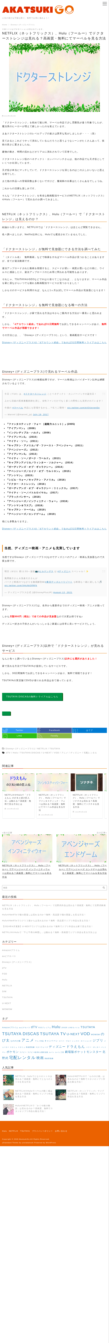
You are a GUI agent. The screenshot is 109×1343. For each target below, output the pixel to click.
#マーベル (17, 407)
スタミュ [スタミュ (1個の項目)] (13, 1047)
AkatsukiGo (24, 1139)
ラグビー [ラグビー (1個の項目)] (23, 1052)
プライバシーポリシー (42, 1131)
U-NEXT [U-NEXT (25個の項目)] (73, 1034)
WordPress (51, 1143)
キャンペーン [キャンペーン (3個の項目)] (51, 1041)
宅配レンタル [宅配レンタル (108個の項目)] (22, 1057)
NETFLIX (7, 985)
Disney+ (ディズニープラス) (17, 962)
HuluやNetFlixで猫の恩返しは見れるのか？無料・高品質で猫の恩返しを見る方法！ (44, 915)
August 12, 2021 (62, 592)
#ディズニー (64, 571)
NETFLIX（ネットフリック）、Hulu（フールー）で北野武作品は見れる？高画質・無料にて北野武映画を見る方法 (54, 907)
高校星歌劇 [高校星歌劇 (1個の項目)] (49, 1058)
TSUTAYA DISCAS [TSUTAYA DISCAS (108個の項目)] (20, 1033)
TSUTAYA (7, 997)
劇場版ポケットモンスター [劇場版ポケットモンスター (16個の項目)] (83, 1051)
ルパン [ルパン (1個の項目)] (51, 1052)
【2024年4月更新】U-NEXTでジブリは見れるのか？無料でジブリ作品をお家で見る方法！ (47, 926)
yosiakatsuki (28, 1143)
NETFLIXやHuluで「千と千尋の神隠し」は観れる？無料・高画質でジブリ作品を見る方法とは (49, 932)
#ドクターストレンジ (35, 394)
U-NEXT (6, 1003)
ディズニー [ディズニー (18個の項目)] (57, 1046)
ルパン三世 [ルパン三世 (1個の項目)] (59, 1052)
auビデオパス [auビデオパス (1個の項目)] (24, 1027)
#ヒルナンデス (46, 571)
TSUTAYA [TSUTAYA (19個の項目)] (87, 1027)
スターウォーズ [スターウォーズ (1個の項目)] (42, 1047)
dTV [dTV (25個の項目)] (34, 1027)
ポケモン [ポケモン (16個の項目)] (13, 1051)
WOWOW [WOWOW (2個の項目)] (95, 1035)
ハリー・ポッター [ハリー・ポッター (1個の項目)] (93, 1047)
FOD (4, 974)
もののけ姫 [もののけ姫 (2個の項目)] (15, 1041)
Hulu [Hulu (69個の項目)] (56, 1027)
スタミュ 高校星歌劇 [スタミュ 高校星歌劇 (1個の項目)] (26, 1047)
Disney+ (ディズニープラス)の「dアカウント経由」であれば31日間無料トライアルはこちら (54, 342)
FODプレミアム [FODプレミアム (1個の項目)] (44, 1027)
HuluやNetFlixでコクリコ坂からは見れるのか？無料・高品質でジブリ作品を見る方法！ (46, 920)
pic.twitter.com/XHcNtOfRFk (21, 585)
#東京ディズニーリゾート (59, 582)
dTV (4, 968)
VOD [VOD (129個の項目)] (85, 1033)
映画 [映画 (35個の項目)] (40, 1058)
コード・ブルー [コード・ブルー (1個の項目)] (65, 1041)
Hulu (4, 980)
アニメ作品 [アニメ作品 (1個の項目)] (39, 1041)
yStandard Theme (10, 1143)
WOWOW (7, 1009)
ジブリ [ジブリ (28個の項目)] (98, 1040)
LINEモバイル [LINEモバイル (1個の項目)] (74, 1027)
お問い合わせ (61, 1131)
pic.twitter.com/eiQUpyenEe (83, 407)
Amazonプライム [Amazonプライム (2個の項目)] (10, 1028)
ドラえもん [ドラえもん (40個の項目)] (75, 1046)
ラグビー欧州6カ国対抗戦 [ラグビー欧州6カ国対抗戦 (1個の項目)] (38, 1052)
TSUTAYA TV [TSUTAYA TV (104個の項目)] (53, 1033)
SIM (4, 991)
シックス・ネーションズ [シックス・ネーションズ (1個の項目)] (82, 1041)
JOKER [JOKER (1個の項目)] (64, 1027)
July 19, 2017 (41, 414)
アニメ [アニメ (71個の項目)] (27, 1040)
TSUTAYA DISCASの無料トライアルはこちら (32, 696)
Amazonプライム (11, 950)
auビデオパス (9, 956)
